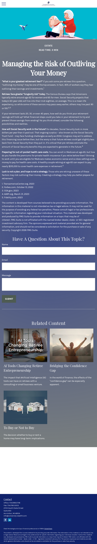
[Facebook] (5, 520)
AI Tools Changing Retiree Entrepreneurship (23, 368)
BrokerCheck (48, 529)
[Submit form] (9, 299)
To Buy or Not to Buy (19, 427)
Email (5, 260)
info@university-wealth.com (15, 516)
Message (6, 275)
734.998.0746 (14, 503)
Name (5, 244)
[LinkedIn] (9, 520)
